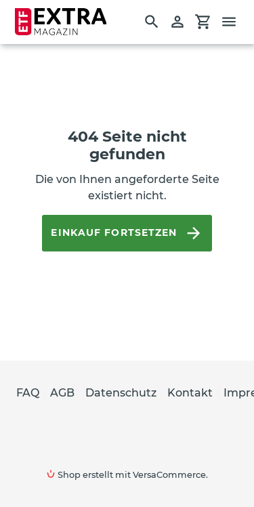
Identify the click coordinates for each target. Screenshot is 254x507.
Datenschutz (120, 392)
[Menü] (235, 22)
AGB (62, 392)
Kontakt (190, 392)
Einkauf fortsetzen (127, 233)
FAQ (27, 392)
